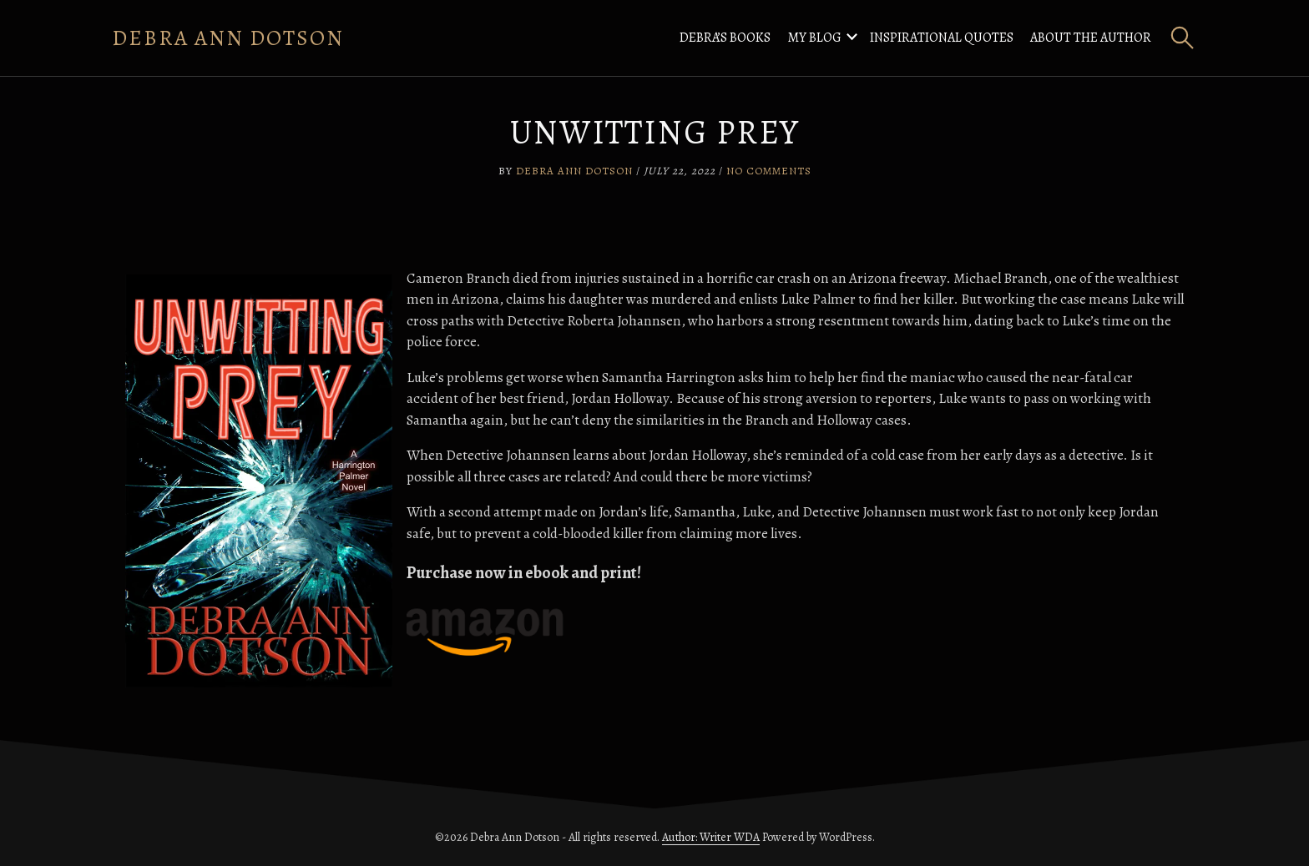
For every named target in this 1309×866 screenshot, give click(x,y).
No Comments (768, 171)
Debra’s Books (725, 37)
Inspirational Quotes (941, 37)
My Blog (814, 37)
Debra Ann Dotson (228, 38)
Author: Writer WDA (711, 837)
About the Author (1090, 37)
